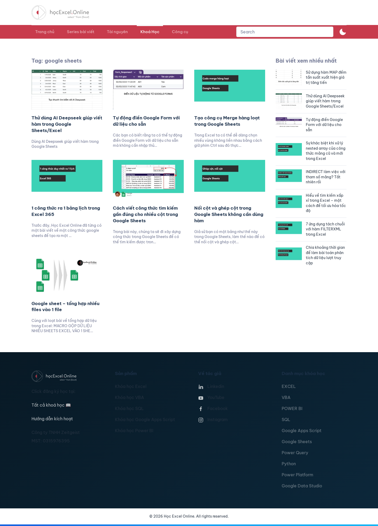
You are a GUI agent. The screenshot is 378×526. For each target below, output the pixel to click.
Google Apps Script (302, 430)
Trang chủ (44, 31)
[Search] (284, 32)
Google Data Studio (302, 485)
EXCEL (289, 386)
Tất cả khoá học (51, 405)
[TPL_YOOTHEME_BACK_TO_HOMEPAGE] (65, 12)
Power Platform (297, 474)
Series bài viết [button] (80, 31)
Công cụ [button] (180, 31)
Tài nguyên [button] (117, 31)
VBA (286, 397)
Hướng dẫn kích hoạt (52, 418)
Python (289, 463)
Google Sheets (297, 441)
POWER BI (292, 408)
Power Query (295, 452)
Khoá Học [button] (149, 31)
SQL (286, 419)
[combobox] (284, 32)
